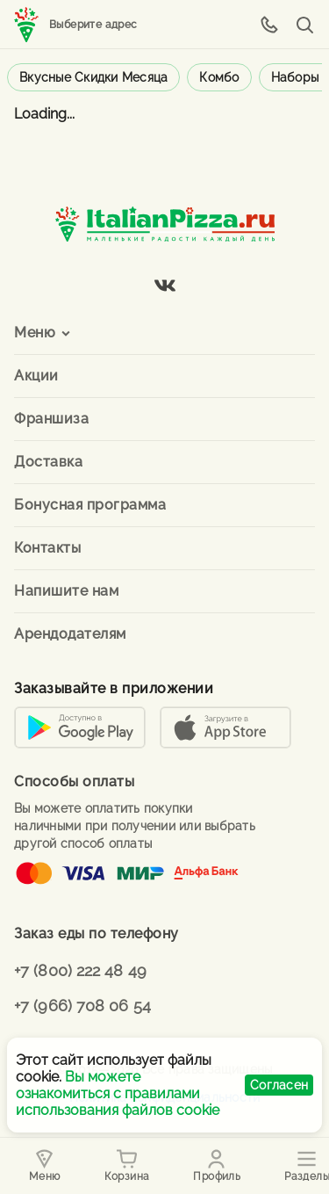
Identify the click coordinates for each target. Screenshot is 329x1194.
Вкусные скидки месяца (93, 77)
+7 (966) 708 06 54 (82, 1005)
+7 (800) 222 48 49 (80, 970)
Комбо (219, 77)
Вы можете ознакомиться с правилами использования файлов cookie (117, 1093)
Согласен (279, 1085)
